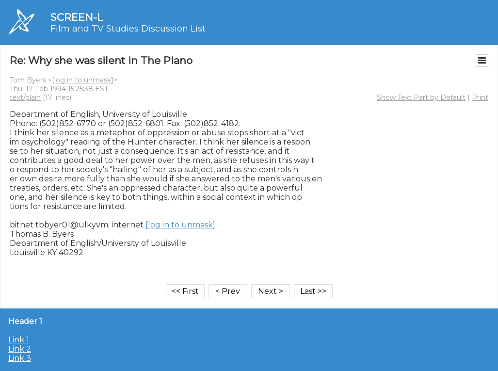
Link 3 (19, 358)
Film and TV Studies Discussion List (128, 28)
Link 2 (19, 349)
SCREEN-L (76, 17)
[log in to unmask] (82, 80)
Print (480, 97)
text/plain (25, 97)
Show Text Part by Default (421, 97)
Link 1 (18, 339)
